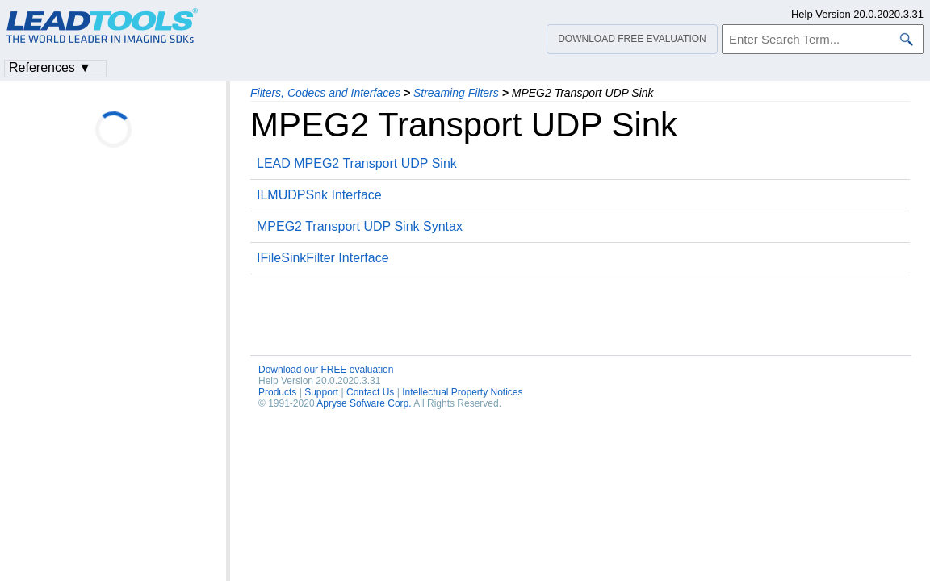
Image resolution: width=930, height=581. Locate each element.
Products (277, 392)
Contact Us (370, 392)
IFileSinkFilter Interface (323, 258)
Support (321, 392)
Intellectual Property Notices (462, 392)
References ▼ (50, 67)
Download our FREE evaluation (325, 369)
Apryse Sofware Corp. (363, 403)
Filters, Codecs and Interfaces (325, 92)
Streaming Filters (456, 92)
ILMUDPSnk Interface (319, 195)
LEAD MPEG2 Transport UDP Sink (357, 163)
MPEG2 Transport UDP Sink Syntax (360, 226)
